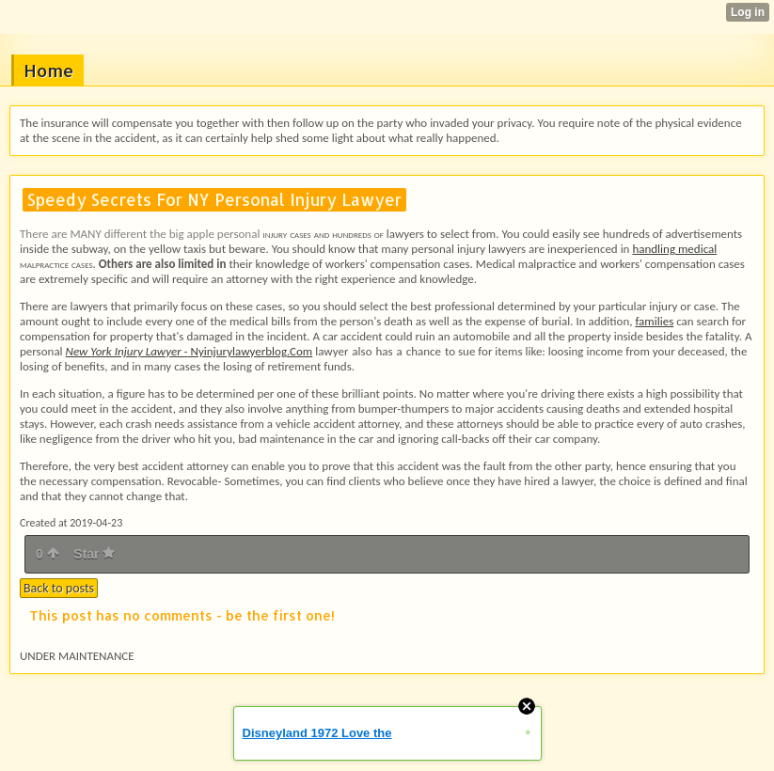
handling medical (674, 249)
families (654, 321)
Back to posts (59, 588)
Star (94, 553)
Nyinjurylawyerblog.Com (189, 351)
